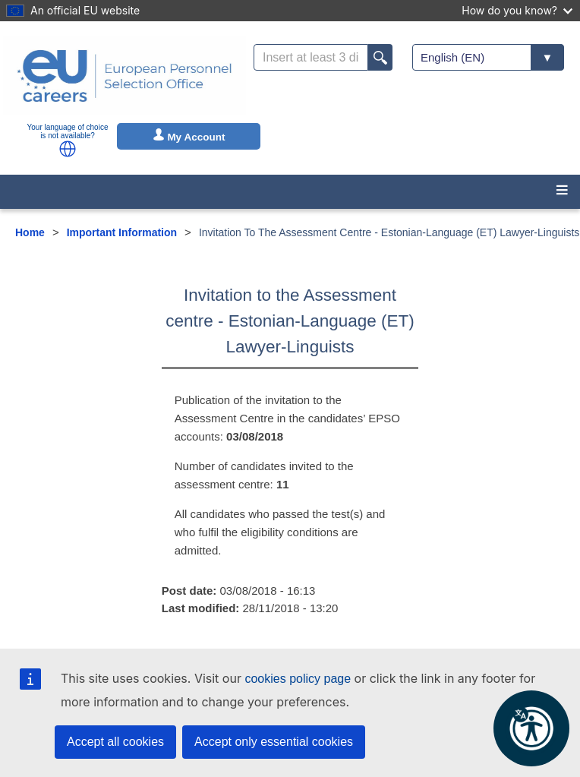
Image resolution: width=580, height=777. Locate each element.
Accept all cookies (115, 741)
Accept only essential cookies (273, 741)
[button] (67, 149)
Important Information (122, 232)
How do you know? (517, 10)
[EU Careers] (124, 75)
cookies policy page (297, 678)
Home (30, 232)
